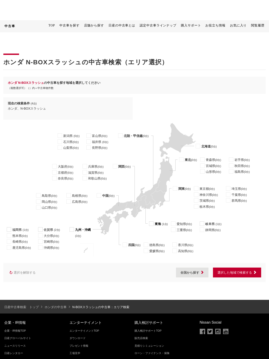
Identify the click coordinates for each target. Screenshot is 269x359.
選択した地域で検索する (237, 272)
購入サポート (191, 25)
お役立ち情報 (215, 25)
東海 (158, 224)
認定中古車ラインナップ (158, 25)
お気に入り (238, 25)
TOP (51, 25)
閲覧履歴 (258, 25)
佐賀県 (48, 229)
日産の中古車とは (121, 25)
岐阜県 (210, 224)
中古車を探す (69, 25)
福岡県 (17, 229)
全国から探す (192, 272)
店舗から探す (94, 25)
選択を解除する (22, 273)
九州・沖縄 (83, 229)
